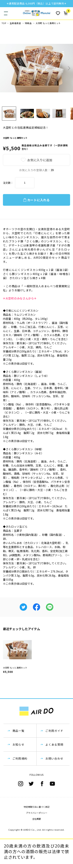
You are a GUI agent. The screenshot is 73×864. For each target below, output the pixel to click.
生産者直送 (15, 23)
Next (68, 68)
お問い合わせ (54, 758)
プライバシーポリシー (36, 812)
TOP (4, 23)
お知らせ (18, 744)
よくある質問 (54, 744)
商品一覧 (18, 731)
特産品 (28, 23)
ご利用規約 (19, 758)
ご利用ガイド (54, 731)
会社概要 (36, 818)
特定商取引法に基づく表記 (36, 806)
